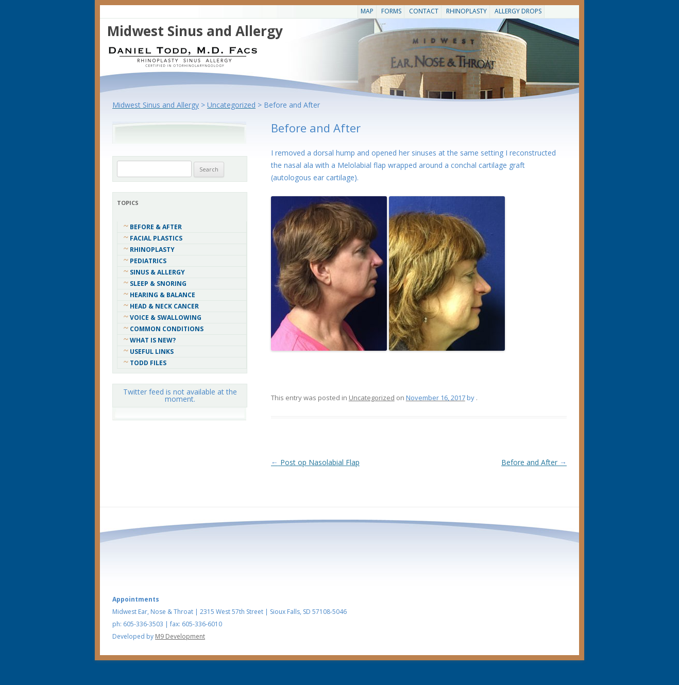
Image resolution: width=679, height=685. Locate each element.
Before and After (534, 462)
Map (367, 11)
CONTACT (423, 11)
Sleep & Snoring (158, 283)
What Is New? (153, 340)
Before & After (156, 226)
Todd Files (148, 362)
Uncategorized (372, 397)
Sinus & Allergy (157, 272)
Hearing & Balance (162, 294)
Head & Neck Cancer (164, 306)
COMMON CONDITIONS (166, 328)
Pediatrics (148, 260)
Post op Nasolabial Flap (315, 462)
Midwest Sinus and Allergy (195, 31)
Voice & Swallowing (165, 317)
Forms (391, 11)
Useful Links (152, 351)
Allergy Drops (518, 11)
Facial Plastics (156, 238)
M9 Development (180, 636)
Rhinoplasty (466, 11)
